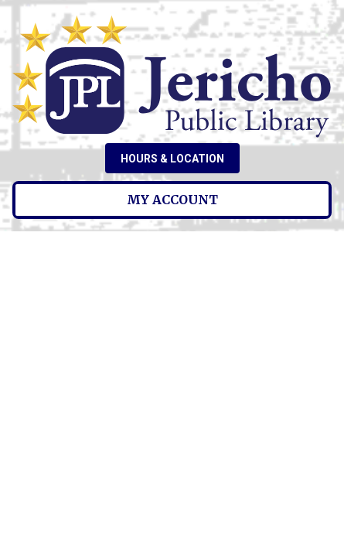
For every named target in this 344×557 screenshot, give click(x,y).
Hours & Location (172, 158)
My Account (172, 199)
